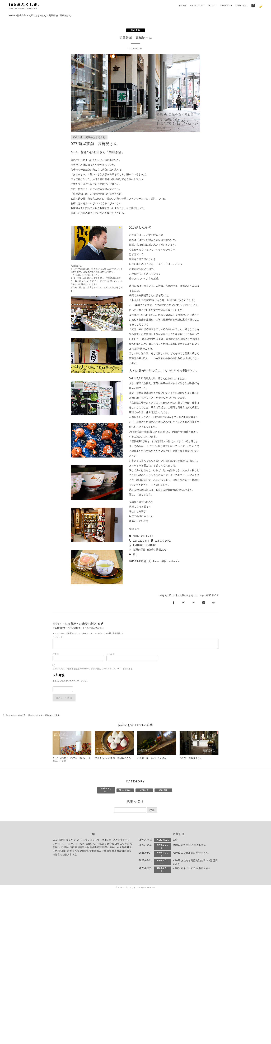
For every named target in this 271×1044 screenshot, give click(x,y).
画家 (69, 851)
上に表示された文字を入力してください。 (71, 681)
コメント (58, 637)
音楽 (60, 855)
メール (110, 654)
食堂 (74, 855)
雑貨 (55, 855)
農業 (114, 851)
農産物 (120, 851)
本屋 (119, 847)
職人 (99, 851)
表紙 (175, 840)
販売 (109, 851)
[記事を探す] (130, 810)
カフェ (86, 840)
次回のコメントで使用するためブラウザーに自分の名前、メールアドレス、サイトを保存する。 (93, 669)
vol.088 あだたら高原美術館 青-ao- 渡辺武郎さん (195, 863)
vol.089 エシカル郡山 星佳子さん (190, 853)
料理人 (105, 847)
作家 (127, 844)
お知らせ (144, 791)
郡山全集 (21, 15)
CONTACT (242, 6)
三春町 (89, 844)
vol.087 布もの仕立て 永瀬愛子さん (192, 868)
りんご (69, 840)
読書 (104, 851)
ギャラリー (95, 840)
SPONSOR (226, 6)
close (55, 840)
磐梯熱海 (84, 851)
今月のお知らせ (101, 844)
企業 (117, 844)
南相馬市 (79, 847)
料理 (99, 847)
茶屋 (208, 595)
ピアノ (126, 840)
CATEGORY (197, 6)
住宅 (122, 844)
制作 (57, 847)
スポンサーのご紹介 (112, 840)
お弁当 (62, 840)
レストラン (70, 844)
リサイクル (58, 844)
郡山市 (215, 595)
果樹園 (125, 847)
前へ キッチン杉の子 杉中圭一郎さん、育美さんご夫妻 (31, 716)
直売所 (75, 851)
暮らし (113, 847)
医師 (72, 847)
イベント (77, 840)
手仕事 (93, 847)
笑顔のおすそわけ (38, 15)
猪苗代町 (62, 851)
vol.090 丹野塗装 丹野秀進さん (189, 845)
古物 (87, 847)
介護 (111, 844)
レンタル (80, 844)
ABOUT (212, 6)
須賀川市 (67, 855)
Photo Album (125, 791)
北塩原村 (64, 847)
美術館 (92, 851)
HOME (183, 6)
